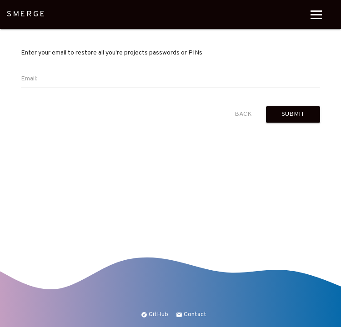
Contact (191, 314)
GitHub (154, 314)
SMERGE (26, 15)
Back (243, 114)
